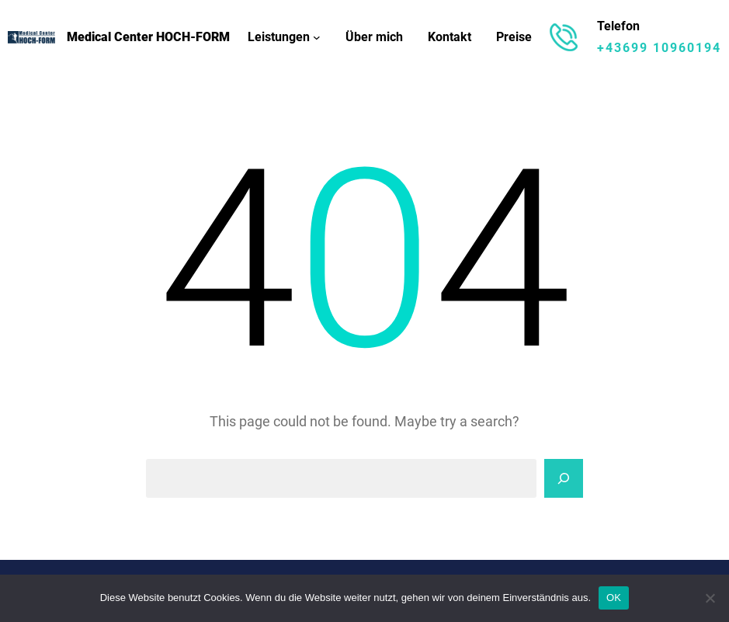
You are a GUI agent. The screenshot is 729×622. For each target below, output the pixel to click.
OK (613, 597)
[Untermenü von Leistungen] (317, 37)
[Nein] (709, 598)
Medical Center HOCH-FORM (148, 37)
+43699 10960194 (659, 47)
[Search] (563, 478)
